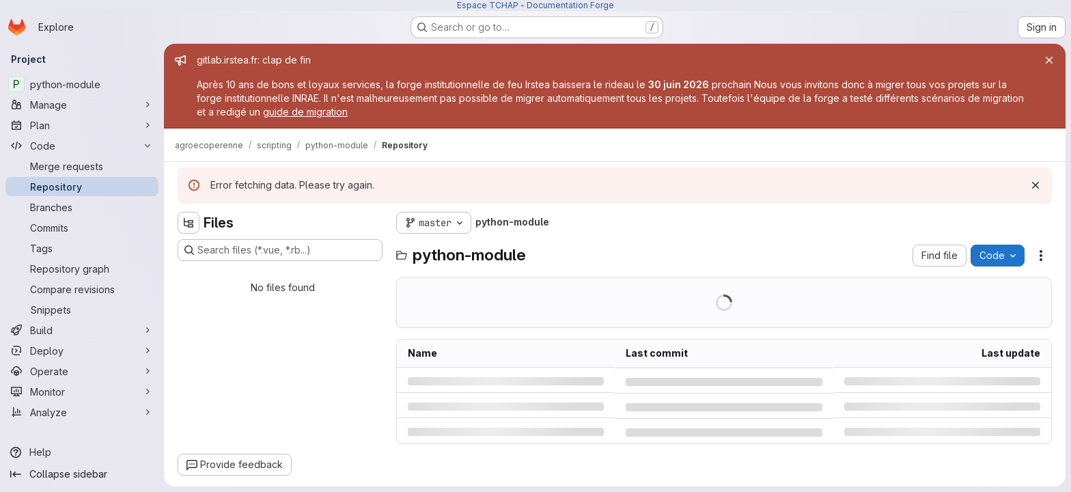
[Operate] (81, 371)
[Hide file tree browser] (188, 223)
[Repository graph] (81, 268)
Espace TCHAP (487, 5)
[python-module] (81, 84)
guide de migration (305, 112)
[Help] (81, 452)
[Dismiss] (1035, 185)
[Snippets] (81, 309)
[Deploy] (81, 350)
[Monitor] (81, 391)
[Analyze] (81, 412)
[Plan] (81, 125)
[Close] (1049, 60)
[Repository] (81, 186)
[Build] (81, 330)
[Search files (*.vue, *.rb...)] (280, 250)
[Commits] (81, 227)
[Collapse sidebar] (81, 474)
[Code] (81, 145)
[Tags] (81, 248)
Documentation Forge (570, 5)
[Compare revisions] (81, 289)
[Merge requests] (81, 166)
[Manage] (81, 104)
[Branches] (81, 207)
